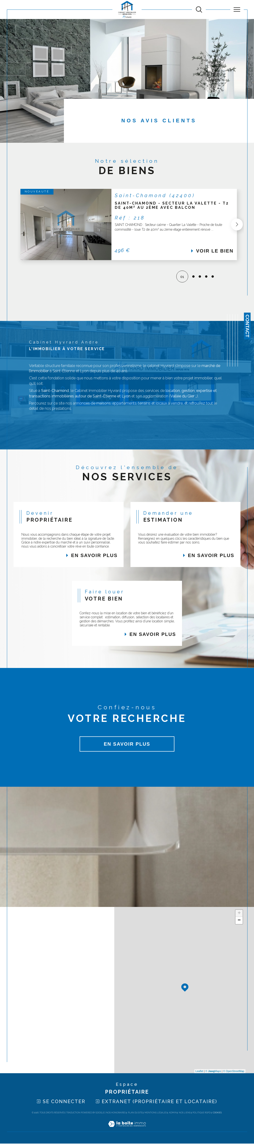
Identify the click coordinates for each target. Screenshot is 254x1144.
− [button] (239, 921)
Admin (173, 1113)
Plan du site (135, 1113)
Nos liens (185, 1113)
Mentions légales (155, 1113)
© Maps (213, 1071)
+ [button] (239, 913)
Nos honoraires (116, 1113)
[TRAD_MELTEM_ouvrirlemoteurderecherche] (199, 9)
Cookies (217, 1113)
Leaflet (199, 1071)
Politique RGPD (201, 1113)
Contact (247, 326)
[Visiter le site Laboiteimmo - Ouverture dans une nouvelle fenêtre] (127, 1129)
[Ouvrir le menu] (237, 9)
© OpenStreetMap (233, 1071)
